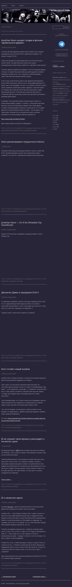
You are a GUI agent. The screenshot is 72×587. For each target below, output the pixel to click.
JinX (54, 84)
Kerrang (9, 427)
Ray (54, 129)
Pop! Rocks (8, 211)
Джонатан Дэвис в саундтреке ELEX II (20, 292)
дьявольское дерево (30, 130)
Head (54, 120)
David (54, 115)
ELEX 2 (3, 357)
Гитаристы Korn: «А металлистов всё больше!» (61, 102)
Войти (61, 34)
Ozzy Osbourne (5, 565)
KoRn (42, 425)
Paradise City (5, 281)
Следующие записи (39, 576)
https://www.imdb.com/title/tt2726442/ (13, 119)
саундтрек (19, 281)
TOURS (13, 5)
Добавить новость (61, 55)
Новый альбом (16, 427)
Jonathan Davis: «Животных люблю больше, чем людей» (60, 95)
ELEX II (7, 357)
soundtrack (12, 281)
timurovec (29, 128)
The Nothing (7, 486)
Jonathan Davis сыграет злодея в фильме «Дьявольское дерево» (22, 41)
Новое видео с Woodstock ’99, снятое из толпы (61, 79)
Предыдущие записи (8, 576)
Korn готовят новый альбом (15, 369)
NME (17, 450)
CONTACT (21, 5)
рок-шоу (10, 507)
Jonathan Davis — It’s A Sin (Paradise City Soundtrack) (21, 223)
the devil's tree (14, 130)
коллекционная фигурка (19, 211)
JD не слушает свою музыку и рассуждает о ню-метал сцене (23, 440)
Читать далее (6, 479)
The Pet (21, 130)
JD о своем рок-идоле (12, 497)
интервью (15, 486)
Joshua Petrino (5, 130)
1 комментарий (5, 146)
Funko (3, 211)
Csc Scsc (55, 93)
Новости (4, 5)
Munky (54, 127)
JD (39, 128)
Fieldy (54, 118)
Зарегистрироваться (61, 35)
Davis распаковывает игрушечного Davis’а (22, 141)
